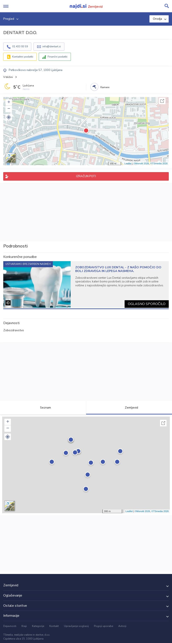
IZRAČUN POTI (86, 176)
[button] (8, 117)
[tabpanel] (86, 284)
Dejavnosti (9, 626)
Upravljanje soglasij (76, 626)
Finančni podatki (57, 56)
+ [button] (8, 102)
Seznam (43, 408)
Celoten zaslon (162, 101)
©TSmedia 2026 (159, 163)
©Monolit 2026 (141, 163)
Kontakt (54, 626)
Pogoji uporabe (103, 626)
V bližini (8, 77)
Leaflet (128, 163)
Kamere (104, 87)
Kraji (24, 626)
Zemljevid (129, 408)
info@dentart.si (51, 46)
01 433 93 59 (20, 46)
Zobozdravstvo (13, 330)
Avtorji (122, 626)
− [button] (8, 109)
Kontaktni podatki (22, 56)
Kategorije (38, 626)
